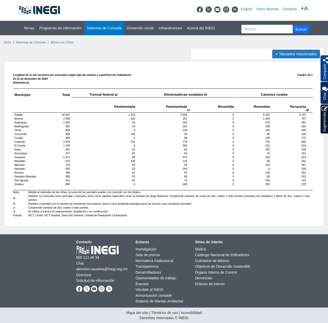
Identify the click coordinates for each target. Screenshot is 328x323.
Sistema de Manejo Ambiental (159, 301)
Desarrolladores (148, 272)
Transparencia (147, 266)
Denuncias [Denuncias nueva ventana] (203, 278)
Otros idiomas (267, 9)
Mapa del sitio (137, 313)
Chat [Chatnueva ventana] (80, 263)
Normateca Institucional (154, 261)
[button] (301, 29)
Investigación (146, 249)
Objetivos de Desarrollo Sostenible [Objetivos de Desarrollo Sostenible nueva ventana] (222, 266)
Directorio (84, 275)
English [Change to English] (246, 9)
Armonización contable (154, 295)
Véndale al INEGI (149, 290)
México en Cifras (62, 42)
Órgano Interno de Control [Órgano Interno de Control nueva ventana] (216, 272)
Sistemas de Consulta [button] (104, 28)
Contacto (289, 9)
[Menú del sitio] (164, 28)
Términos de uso (164, 313)
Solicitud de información (95, 281)
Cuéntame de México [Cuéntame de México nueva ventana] (212, 261)
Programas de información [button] (60, 28)
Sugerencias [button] (325, 119)
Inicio (7, 42)
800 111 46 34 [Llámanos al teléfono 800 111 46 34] (87, 257)
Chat (325, 93)
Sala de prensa (148, 255)
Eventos (142, 284)
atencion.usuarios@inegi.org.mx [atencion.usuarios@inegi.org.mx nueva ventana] (102, 269)
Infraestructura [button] (170, 28)
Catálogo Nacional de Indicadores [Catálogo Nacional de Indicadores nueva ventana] (222, 255)
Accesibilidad (191, 313)
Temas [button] (29, 28)
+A (304, 8)
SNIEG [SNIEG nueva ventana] (200, 249)
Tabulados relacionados (296, 54)
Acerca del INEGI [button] (201, 28)
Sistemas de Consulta (31, 42)
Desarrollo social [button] (140, 28)
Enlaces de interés (210, 284)
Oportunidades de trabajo (156, 278)
